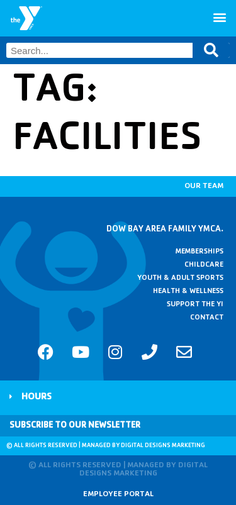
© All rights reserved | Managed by (63, 446)
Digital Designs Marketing (163, 446)
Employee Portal (118, 495)
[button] (219, 16)
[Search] (211, 50)
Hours (36, 397)
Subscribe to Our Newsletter (74, 425)
